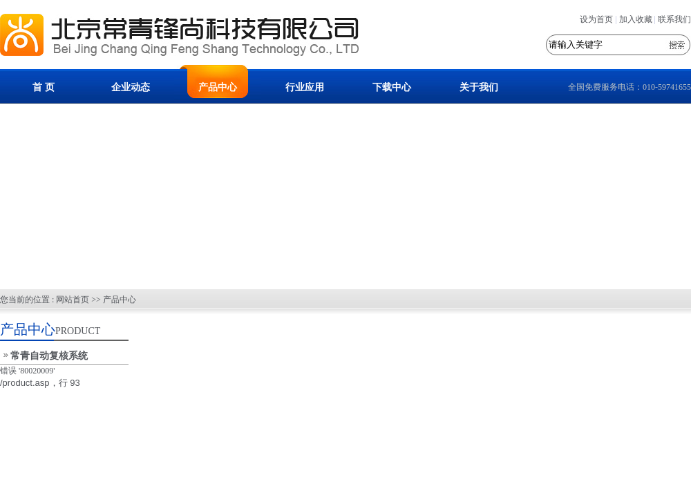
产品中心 (217, 87)
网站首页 (72, 299)
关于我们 (479, 87)
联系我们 (674, 19)
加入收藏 (635, 19)
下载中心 (391, 87)
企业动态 (130, 87)
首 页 (43, 87)
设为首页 (596, 19)
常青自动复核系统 (49, 356)
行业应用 (304, 87)
